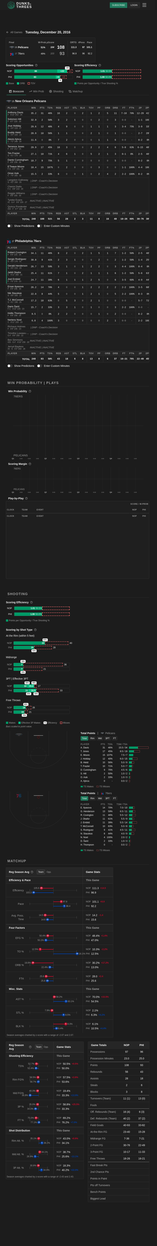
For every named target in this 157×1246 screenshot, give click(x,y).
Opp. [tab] (48, 872)
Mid (100, 738)
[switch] (10, 226)
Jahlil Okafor (14, 272)
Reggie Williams (16, 193)
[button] (78, 425)
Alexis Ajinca (14, 139)
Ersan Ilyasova (15, 286)
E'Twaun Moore (16, 166)
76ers (21, 53)
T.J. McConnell (15, 299)
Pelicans (23, 47)
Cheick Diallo (15, 186)
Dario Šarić (14, 306)
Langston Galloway (18, 179)
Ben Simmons (15, 339)
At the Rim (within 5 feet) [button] (20, 635)
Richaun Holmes (16, 326)
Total (84, 738)
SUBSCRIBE (118, 5)
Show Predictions (24, 225)
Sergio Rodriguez (17, 259)
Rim (92, 738)
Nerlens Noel (15, 319)
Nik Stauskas (15, 293)
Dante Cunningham (18, 159)
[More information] (36, 65)
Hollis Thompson (17, 313)
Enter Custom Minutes (57, 225)
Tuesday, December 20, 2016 (47, 32)
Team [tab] (40, 872)
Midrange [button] (11, 657)
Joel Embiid (14, 279)
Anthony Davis (15, 112)
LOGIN (134, 5)
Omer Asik (13, 173)
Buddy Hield (14, 132)
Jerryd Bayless (15, 346)
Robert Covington (17, 252)
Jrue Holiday (14, 125)
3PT (108, 738)
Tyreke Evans (15, 199)
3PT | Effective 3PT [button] (17, 678)
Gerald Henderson (17, 265)
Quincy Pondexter (17, 206)
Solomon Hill (14, 119)
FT (114, 738)
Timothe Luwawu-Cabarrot (22, 333)
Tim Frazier (14, 153)
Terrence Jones (16, 146)
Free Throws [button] (13, 700)
